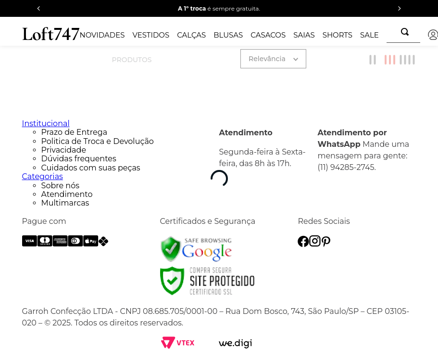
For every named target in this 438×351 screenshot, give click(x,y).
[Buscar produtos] (407, 31)
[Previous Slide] (39, 8)
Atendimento (67, 194)
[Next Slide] (399, 8)
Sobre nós (60, 185)
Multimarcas (65, 203)
